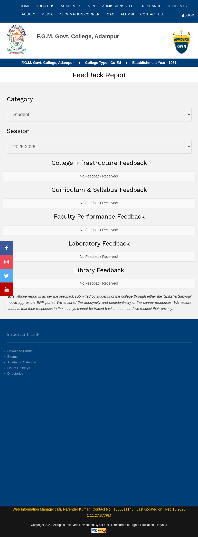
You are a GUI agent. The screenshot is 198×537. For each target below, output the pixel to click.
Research (152, 6)
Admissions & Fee (119, 6)
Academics (72, 6)
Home (25, 6)
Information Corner (80, 14)
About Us (45, 6)
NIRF (92, 6)
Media (48, 14)
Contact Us (151, 14)
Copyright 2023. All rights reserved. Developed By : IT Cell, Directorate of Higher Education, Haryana (99, 525)
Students (177, 6)
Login (188, 15)
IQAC (111, 14)
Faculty (28, 14)
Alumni (128, 14)
